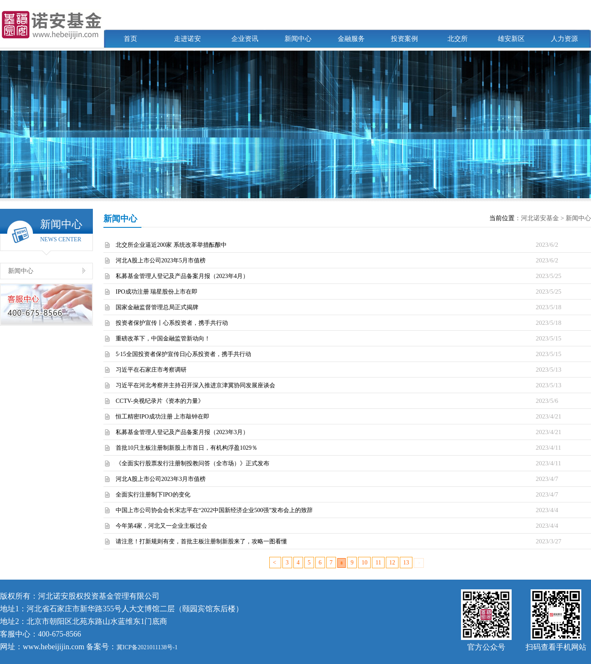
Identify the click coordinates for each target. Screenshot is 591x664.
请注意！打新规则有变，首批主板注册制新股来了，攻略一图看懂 (201, 541)
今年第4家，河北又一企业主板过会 (161, 526)
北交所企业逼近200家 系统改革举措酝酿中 (171, 245)
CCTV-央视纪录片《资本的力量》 (160, 401)
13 (406, 562)
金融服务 (351, 38)
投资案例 (404, 38)
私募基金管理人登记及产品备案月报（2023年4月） (182, 276)
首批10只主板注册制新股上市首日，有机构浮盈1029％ (187, 448)
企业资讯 (244, 38)
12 (392, 562)
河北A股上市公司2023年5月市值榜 (161, 260)
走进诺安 (187, 38)
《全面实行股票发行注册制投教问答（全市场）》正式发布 (192, 463)
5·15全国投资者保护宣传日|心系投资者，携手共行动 (183, 354)
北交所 (457, 38)
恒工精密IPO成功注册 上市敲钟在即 (162, 416)
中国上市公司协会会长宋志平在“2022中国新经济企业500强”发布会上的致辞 (214, 510)
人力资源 (564, 38)
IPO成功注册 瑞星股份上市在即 (157, 292)
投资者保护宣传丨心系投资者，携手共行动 (172, 323)
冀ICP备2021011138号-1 (147, 647)
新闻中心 (298, 38)
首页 (130, 38)
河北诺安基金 (540, 218)
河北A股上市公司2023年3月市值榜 (161, 479)
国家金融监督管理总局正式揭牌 (157, 307)
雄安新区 (511, 38)
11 (378, 562)
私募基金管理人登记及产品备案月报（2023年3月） (182, 432)
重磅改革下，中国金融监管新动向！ (163, 338)
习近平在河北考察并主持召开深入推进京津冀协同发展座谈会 (195, 385)
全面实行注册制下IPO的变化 (153, 494)
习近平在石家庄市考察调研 (151, 370)
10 (364, 562)
